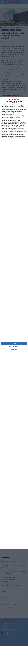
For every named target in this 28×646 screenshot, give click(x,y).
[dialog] (14, 323)
